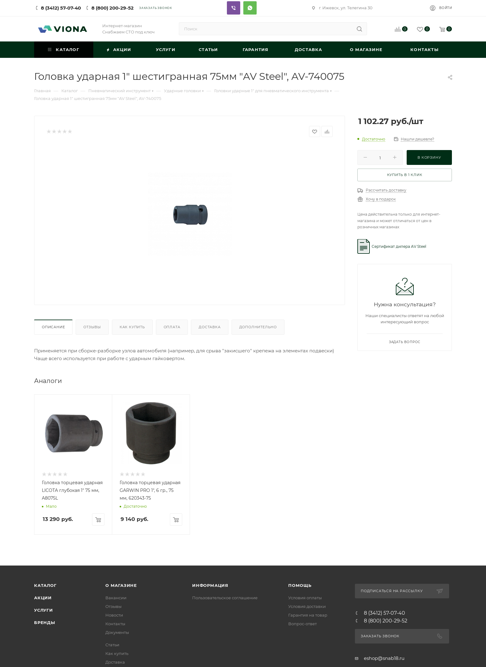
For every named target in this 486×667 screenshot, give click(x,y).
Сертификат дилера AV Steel (399, 246)
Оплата (172, 327)
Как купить (132, 327)
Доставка (209, 327)
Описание (53, 327)
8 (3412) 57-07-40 (61, 8)
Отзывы (92, 327)
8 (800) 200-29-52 (112, 8)
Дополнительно (258, 327)
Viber (233, 8)
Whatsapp (250, 8)
